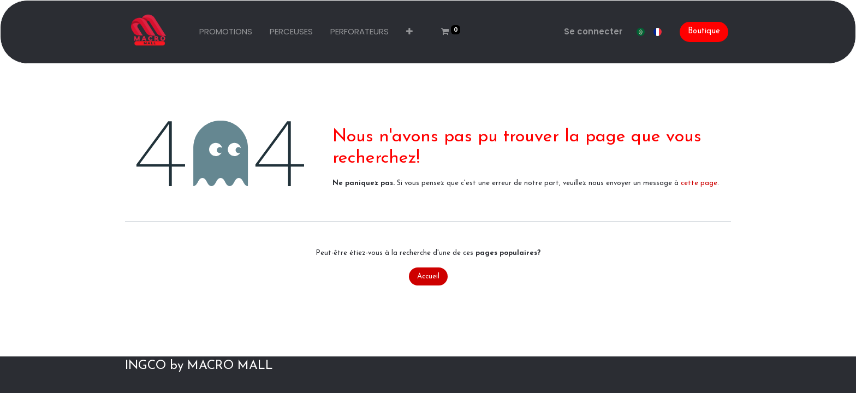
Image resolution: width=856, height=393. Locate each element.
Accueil (428, 276)
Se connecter (593, 31)
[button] (409, 32)
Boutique (704, 31)
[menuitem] (226, 32)
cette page (699, 183)
